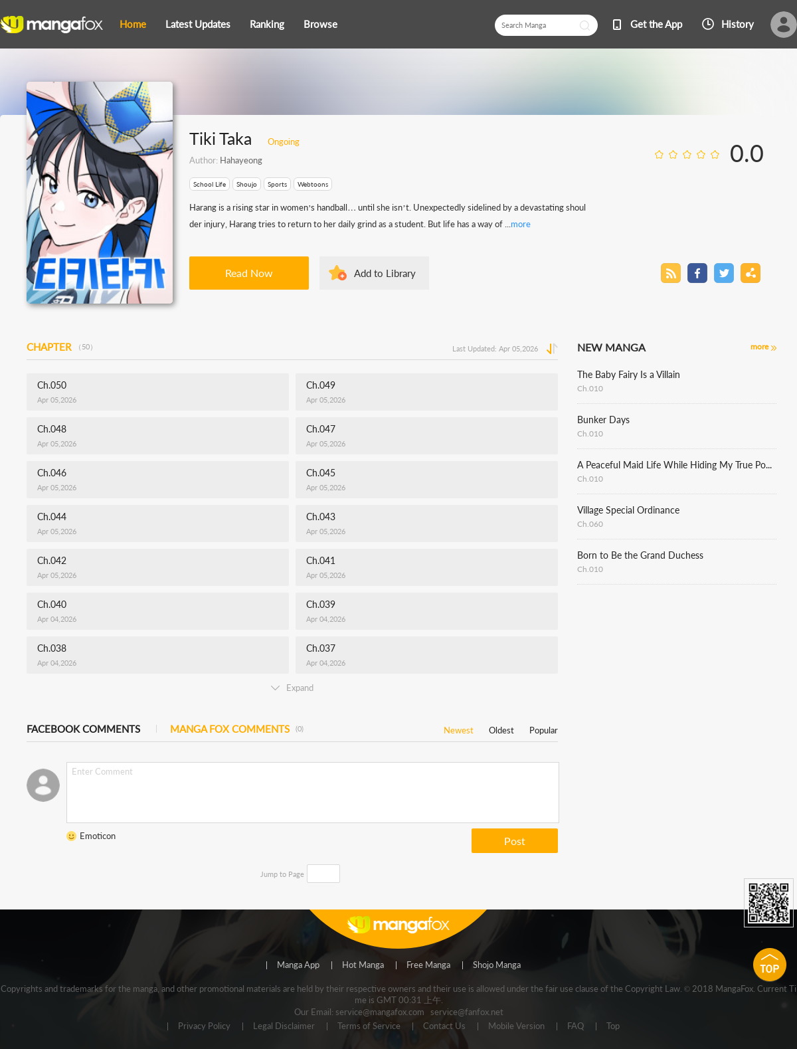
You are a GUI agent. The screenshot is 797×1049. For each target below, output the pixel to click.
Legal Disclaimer (284, 1026)
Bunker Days (603, 419)
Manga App (298, 965)
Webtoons (313, 184)
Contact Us (444, 1026)
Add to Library (385, 273)
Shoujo (246, 184)
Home (133, 24)
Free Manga (428, 965)
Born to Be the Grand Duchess (640, 555)
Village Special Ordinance (628, 510)
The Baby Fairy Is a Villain (628, 374)
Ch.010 (590, 388)
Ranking (267, 24)
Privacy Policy (204, 1026)
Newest (459, 728)
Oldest (501, 728)
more (521, 224)
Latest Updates (197, 24)
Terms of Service (368, 1026)
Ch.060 (590, 524)
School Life (209, 184)
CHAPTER (62, 347)
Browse (320, 24)
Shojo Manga (497, 965)
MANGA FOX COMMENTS (237, 729)
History (737, 24)
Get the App (656, 24)
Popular (543, 728)
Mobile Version (516, 1026)
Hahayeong (241, 160)
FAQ (575, 1026)
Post (514, 840)
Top (613, 1026)
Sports (277, 184)
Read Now (249, 272)
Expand (292, 687)
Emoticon (98, 835)
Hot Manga (363, 965)
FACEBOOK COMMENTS (83, 729)
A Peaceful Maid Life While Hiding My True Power (676, 464)
